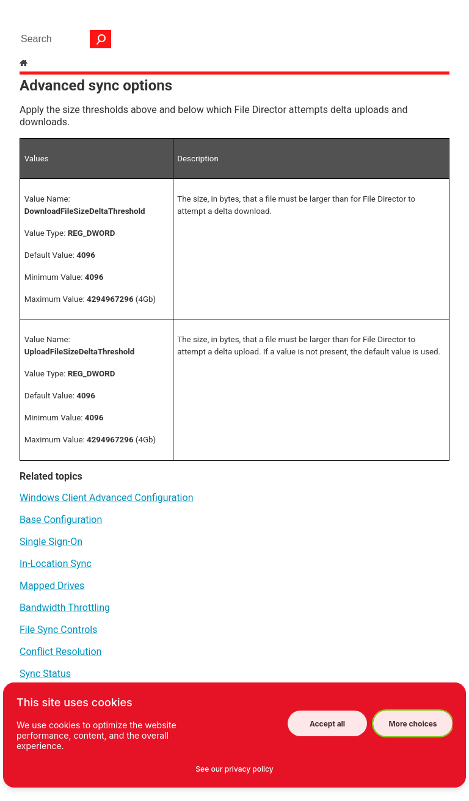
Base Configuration (61, 519)
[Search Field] (63, 39)
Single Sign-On (51, 541)
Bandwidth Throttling (65, 607)
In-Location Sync (56, 563)
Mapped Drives (52, 585)
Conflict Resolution (60, 651)
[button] (101, 39)
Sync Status (45, 673)
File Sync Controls (58, 629)
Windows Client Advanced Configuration (106, 497)
